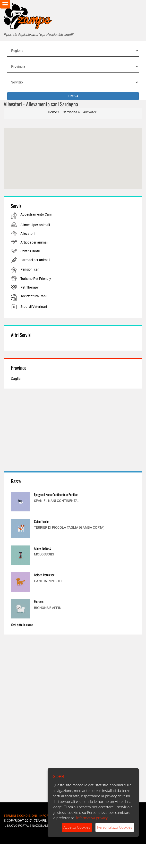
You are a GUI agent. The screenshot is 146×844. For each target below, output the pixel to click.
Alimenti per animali (35, 225)
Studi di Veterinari (33, 307)
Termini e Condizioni (20, 815)
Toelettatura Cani (33, 296)
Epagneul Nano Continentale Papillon (56, 494)
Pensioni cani (30, 269)
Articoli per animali (34, 242)
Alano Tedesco (42, 548)
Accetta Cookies (76, 827)
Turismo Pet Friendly (35, 279)
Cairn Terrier (42, 521)
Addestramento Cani (36, 214)
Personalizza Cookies (114, 827)
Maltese (38, 601)
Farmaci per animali (35, 260)
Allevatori (27, 234)
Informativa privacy (92, 817)
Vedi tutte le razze (22, 624)
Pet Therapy (29, 287)
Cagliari (16, 379)
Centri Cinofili (30, 251)
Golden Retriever (44, 574)
